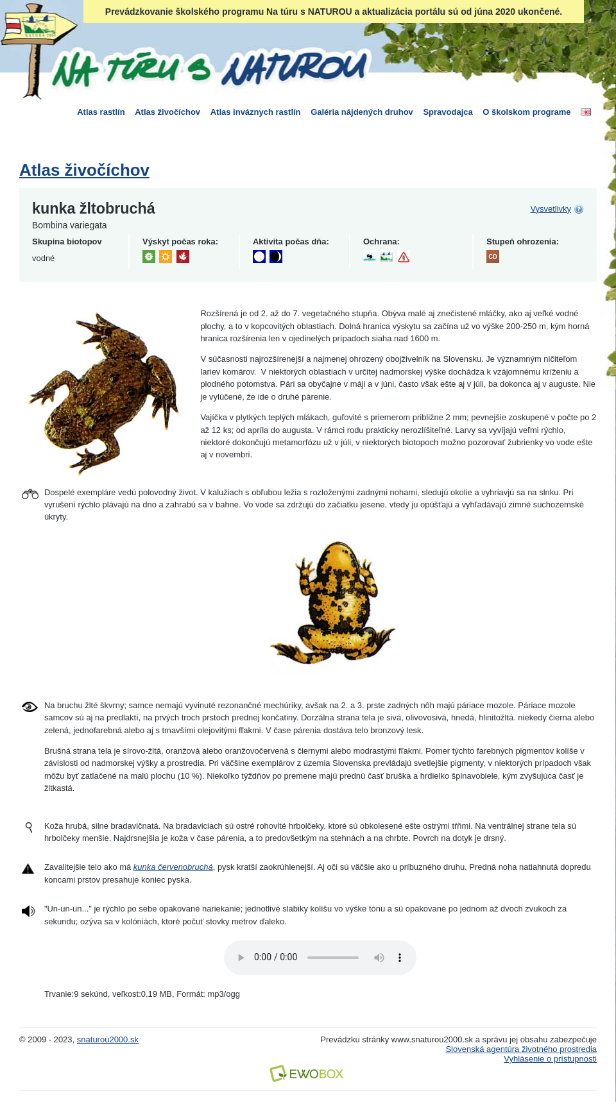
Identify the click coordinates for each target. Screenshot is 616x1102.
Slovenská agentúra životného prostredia (521, 1049)
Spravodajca (447, 112)
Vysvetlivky (550, 209)
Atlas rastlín (100, 112)
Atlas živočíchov (167, 112)
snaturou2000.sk (108, 1039)
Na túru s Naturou (208, 66)
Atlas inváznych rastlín (255, 112)
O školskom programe (526, 112)
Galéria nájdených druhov (362, 112)
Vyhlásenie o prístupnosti (550, 1059)
